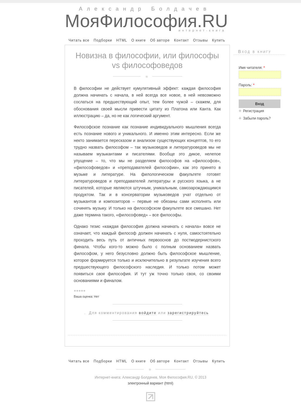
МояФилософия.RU (146, 21)
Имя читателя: (252, 68)
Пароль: (247, 85)
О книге (138, 40)
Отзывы (200, 40)
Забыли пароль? (257, 118)
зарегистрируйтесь (188, 313)
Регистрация (253, 111)
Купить (218, 40)
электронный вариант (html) (150, 383)
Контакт (181, 40)
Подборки (102, 40)
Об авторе (160, 40)
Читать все (78, 40)
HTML (121, 40)
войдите (148, 313)
